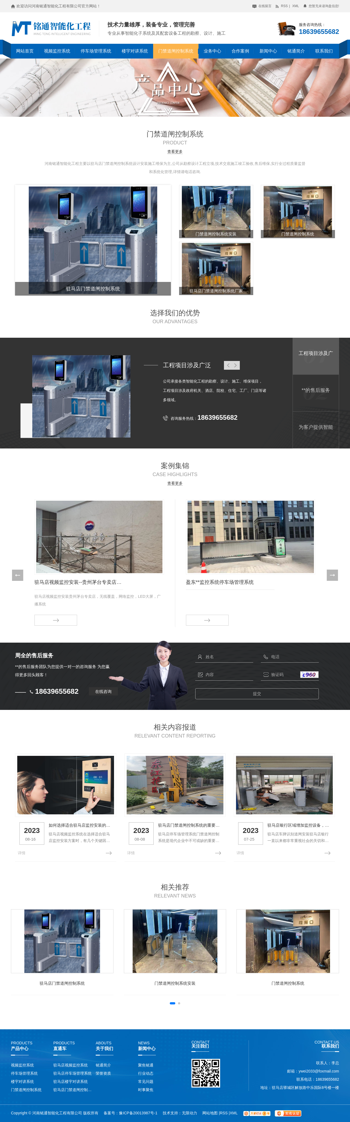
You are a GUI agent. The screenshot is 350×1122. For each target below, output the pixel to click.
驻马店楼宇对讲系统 (70, 1081)
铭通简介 (296, 51)
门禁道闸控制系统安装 (175, 983)
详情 (21, 853)
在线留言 (261, 6)
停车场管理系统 (96, 51)
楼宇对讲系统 (135, 51)
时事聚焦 (145, 1090)
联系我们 (324, 51)
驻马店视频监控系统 (70, 1065)
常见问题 (145, 1081)
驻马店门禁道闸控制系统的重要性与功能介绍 (189, 825)
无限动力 (189, 1113)
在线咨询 (103, 691)
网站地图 (210, 1113)
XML (295, 6)
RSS (281, 6)
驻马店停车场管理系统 (72, 1073)
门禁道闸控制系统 (175, 51)
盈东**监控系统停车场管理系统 (220, 582)
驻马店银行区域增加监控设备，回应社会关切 (299, 825)
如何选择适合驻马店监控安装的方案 (80, 825)
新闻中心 (268, 51)
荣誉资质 (103, 1073)
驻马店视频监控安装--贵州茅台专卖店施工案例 (78, 582)
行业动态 (145, 1073)
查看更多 (175, 152)
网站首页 (25, 51)
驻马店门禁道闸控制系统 (62, 983)
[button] (17, 575)
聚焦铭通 (145, 1065)
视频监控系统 (57, 51)
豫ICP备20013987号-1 (138, 1113)
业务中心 (212, 51)
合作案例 (240, 51)
